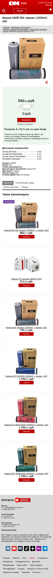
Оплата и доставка (11, 187)
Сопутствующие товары (24, 183)
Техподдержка (9, 569)
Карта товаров (36, 565)
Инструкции (8, 562)
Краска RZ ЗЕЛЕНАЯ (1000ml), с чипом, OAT (26, 473)
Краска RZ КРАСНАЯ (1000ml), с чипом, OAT (26, 425)
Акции (20, 11)
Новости (16, 558)
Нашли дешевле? (25, 124)
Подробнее (8, 183)
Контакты (36, 572)
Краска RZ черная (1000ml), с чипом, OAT (26, 327)
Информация (8, 565)
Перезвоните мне (8, 530)
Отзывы (24, 187)
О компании (42, 558)
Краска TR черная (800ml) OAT (26, 279)
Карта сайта (22, 565)
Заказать (26, 120)
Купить (26, 334)
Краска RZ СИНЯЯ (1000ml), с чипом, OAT (26, 376)
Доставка (36, 562)
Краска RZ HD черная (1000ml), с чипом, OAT (26, 230)
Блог (25, 558)
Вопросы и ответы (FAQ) (37, 569)
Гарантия (26, 572)
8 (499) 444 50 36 (45, 3)
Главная (6, 558)
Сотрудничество (22, 562)
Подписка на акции (11, 572)
